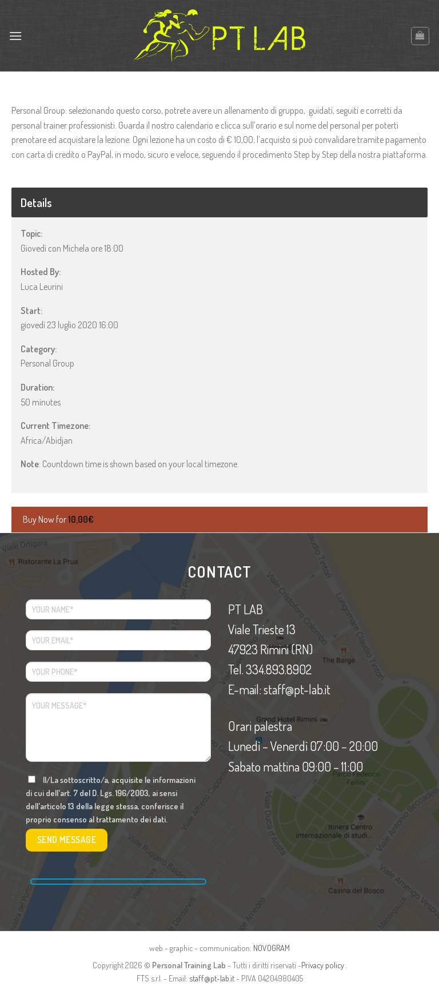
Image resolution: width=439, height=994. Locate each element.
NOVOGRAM (271, 948)
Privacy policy (322, 965)
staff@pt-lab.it (211, 978)
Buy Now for (58, 519)
